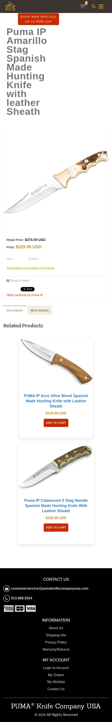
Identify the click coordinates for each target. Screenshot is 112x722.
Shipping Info (56, 635)
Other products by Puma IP (24, 295)
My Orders (56, 675)
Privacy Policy (56, 642)
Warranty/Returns (56, 649)
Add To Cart (56, 422)
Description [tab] (14, 310)
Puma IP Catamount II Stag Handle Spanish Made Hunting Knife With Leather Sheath (56, 505)
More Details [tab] (40, 310)
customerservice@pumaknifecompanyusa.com (49, 588)
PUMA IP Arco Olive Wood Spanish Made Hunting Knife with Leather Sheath (56, 401)
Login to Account (56, 668)
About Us (56, 628)
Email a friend (17, 280)
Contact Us (55, 689)
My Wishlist (56, 682)
